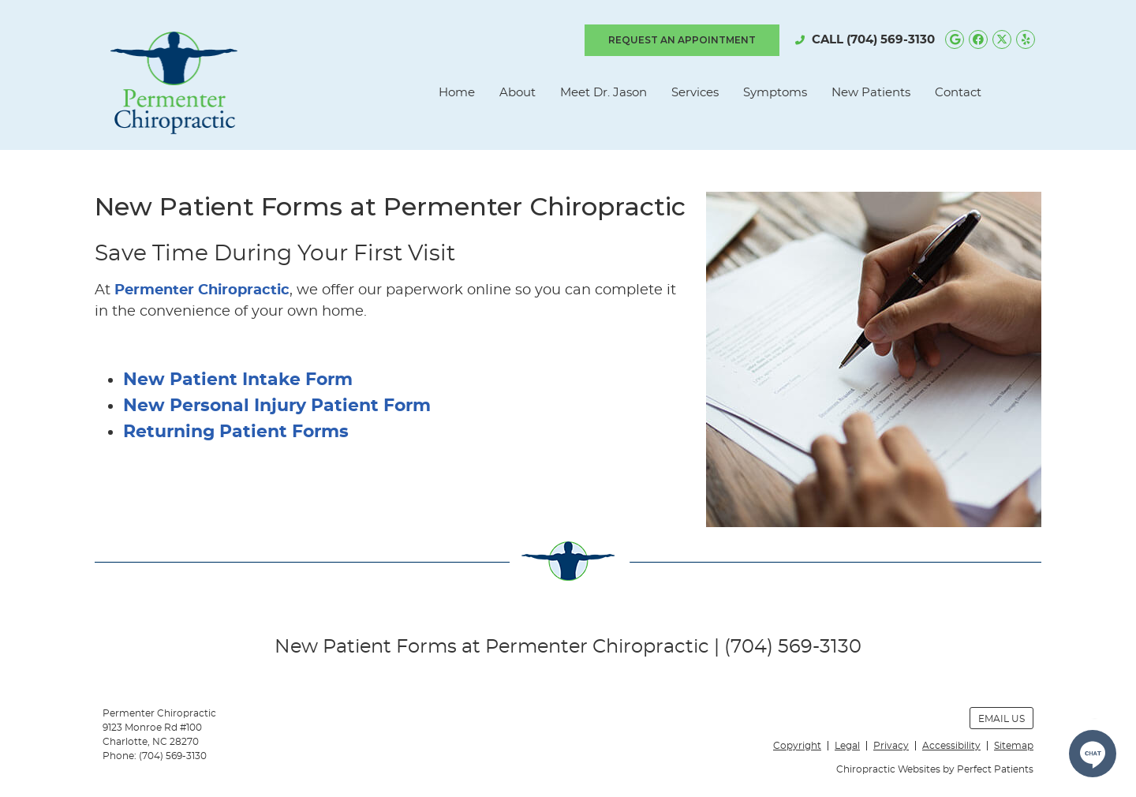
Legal (847, 745)
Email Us (1001, 719)
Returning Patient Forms (236, 431)
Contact (958, 93)
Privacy (891, 745)
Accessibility (951, 745)
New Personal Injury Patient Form (277, 405)
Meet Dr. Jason (603, 93)
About (517, 93)
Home (457, 93)
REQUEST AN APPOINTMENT (682, 40)
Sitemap (1013, 745)
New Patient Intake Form (238, 379)
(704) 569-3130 (890, 40)
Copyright (797, 745)
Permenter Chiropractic (202, 290)
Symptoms (775, 93)
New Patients (870, 93)
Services (695, 93)
